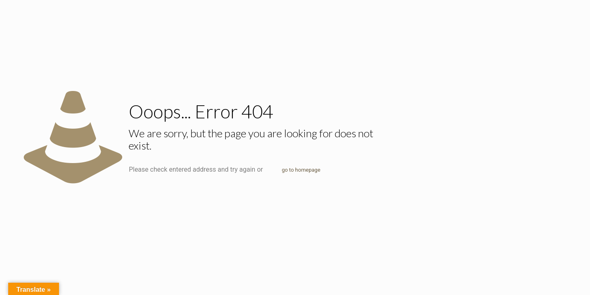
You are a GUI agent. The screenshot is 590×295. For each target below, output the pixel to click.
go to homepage (301, 170)
